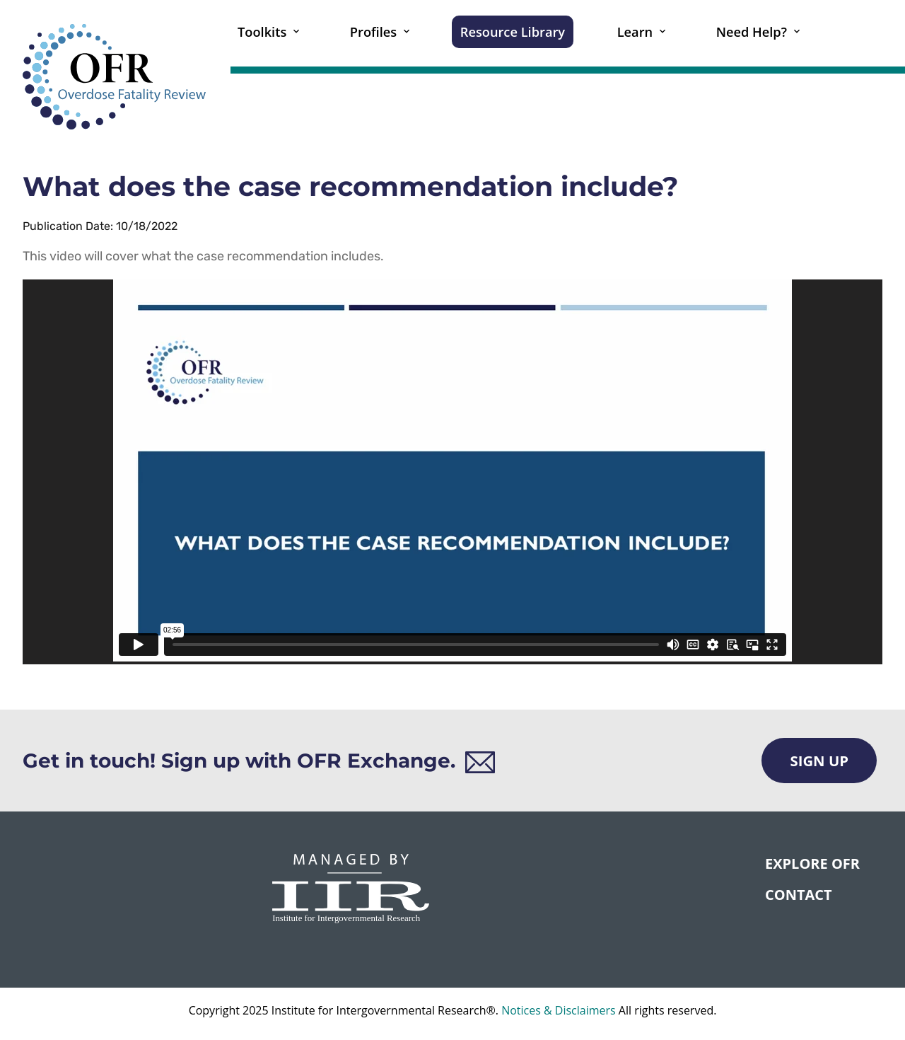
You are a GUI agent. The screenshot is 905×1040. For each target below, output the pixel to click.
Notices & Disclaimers (558, 1010)
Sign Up (819, 760)
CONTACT (798, 894)
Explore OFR (812, 863)
